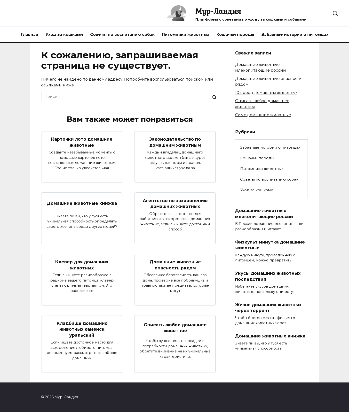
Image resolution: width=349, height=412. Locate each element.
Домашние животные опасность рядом (175, 264)
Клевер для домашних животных (81, 264)
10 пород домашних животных (266, 92)
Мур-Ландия (218, 11)
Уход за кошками (64, 34)
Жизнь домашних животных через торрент (268, 307)
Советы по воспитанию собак (122, 34)
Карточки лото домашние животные (81, 142)
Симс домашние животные (263, 115)
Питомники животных (185, 34)
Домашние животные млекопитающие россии (264, 213)
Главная (29, 34)
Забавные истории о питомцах (295, 34)
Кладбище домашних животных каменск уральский (82, 328)
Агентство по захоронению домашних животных (175, 203)
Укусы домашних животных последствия (268, 276)
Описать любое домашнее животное (175, 327)
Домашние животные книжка (82, 203)
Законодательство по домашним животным (175, 142)
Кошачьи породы (235, 34)
